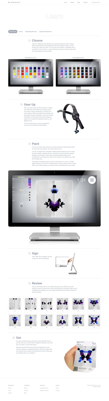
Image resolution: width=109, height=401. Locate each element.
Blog (78, 2)
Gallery (72, 2)
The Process (12, 31)
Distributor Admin (44, 390)
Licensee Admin (44, 388)
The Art (21, 31)
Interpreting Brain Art (31, 31)
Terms (57, 388)
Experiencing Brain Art (45, 31)
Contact (85, 2)
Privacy (57, 390)
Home (9, 388)
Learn (65, 2)
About (25, 388)
